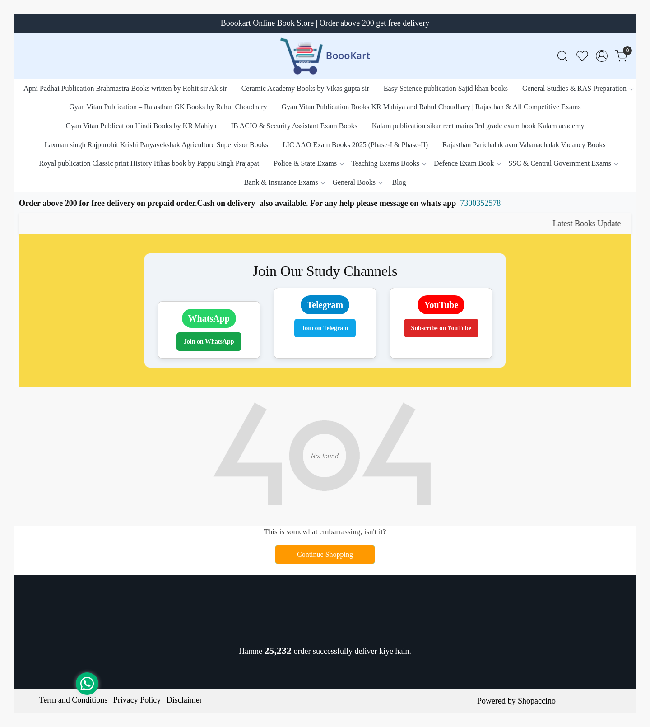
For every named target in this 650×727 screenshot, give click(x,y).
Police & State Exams (308, 163)
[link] (562, 56)
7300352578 (480, 203)
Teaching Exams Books (388, 163)
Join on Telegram (325, 328)
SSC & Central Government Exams (563, 163)
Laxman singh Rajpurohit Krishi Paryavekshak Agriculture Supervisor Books (156, 145)
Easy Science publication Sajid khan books (446, 88)
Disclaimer (184, 699)
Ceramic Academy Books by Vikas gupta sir (305, 88)
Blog (399, 182)
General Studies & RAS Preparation (577, 88)
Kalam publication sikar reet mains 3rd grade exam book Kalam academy (478, 126)
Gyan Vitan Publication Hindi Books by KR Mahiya (140, 126)
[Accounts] (601, 56)
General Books (357, 182)
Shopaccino (537, 700)
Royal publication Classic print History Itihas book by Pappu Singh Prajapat (149, 163)
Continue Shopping (325, 554)
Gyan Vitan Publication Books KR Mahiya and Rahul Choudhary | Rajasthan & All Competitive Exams (431, 107)
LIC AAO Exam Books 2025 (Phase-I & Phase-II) (355, 145)
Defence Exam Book (467, 163)
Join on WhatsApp (209, 341)
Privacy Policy (137, 699)
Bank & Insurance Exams (284, 182)
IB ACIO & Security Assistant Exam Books (294, 126)
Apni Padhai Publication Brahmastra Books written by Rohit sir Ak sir (125, 88)
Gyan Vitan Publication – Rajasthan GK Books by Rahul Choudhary (168, 107)
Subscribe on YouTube (441, 328)
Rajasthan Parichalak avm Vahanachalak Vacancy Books (524, 145)
